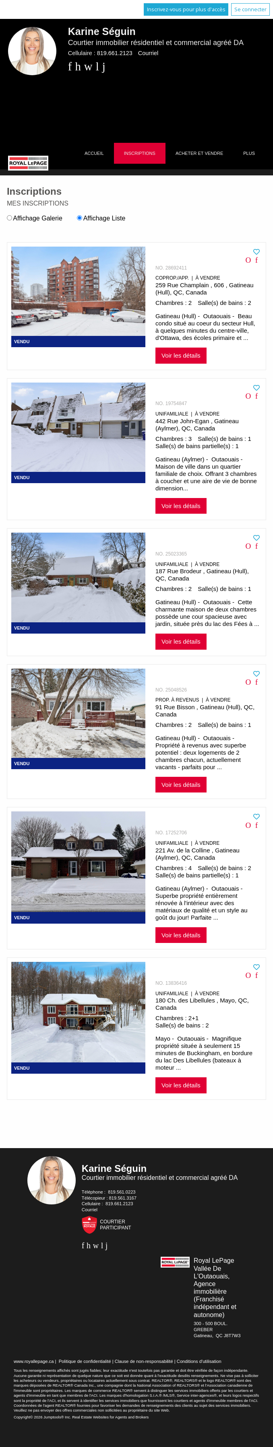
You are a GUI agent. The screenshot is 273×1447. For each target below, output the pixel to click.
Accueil (94, 153)
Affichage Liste (101, 218)
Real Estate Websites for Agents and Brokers (110, 1417)
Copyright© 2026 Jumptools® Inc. (42, 1417)
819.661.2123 (114, 53)
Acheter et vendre (199, 153)
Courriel (148, 53)
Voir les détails (181, 355)
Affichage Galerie (34, 218)
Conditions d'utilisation (199, 1361)
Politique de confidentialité (85, 1361)
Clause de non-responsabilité (144, 1361)
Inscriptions (139, 153)
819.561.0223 (121, 1192)
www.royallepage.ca (34, 1361)
